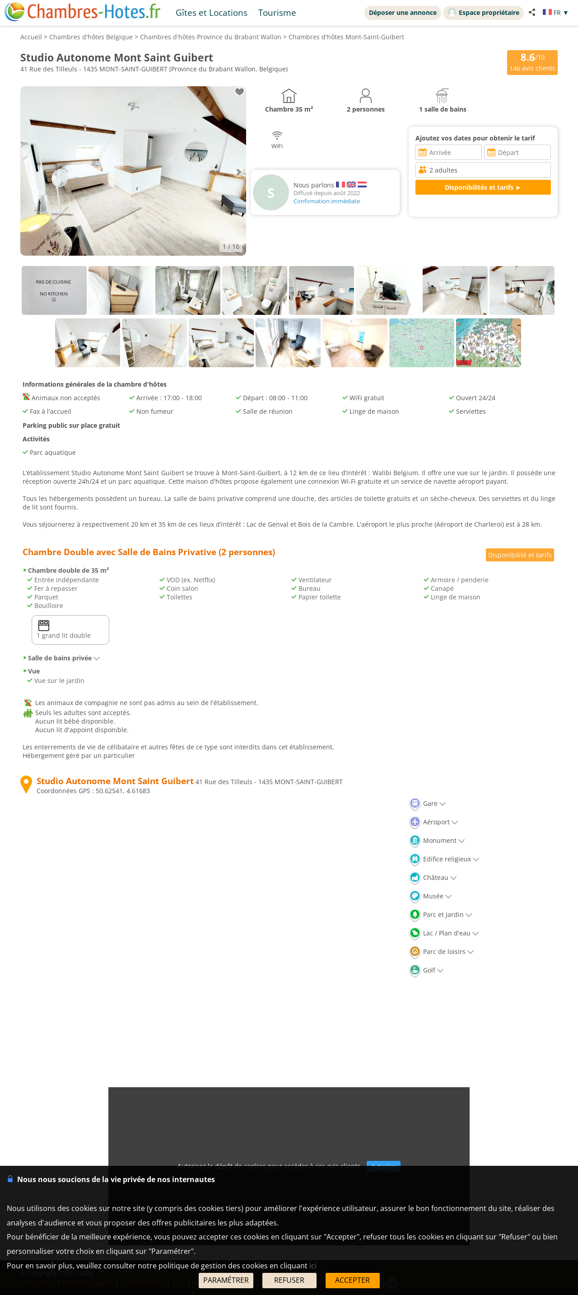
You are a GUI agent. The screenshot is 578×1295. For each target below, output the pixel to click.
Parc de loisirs (441, 951)
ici (313, 1266)
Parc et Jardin (440, 914)
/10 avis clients (532, 62)
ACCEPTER (352, 1280)
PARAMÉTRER (226, 1280)
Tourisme (277, 12)
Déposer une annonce (403, 12)
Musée (430, 896)
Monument (437, 840)
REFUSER (289, 1280)
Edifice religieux (444, 859)
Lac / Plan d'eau (444, 933)
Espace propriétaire (483, 12)
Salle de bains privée (61, 658)
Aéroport (433, 822)
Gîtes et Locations (211, 12)
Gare (427, 803)
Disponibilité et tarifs (520, 555)
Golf (426, 970)
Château (433, 877)
